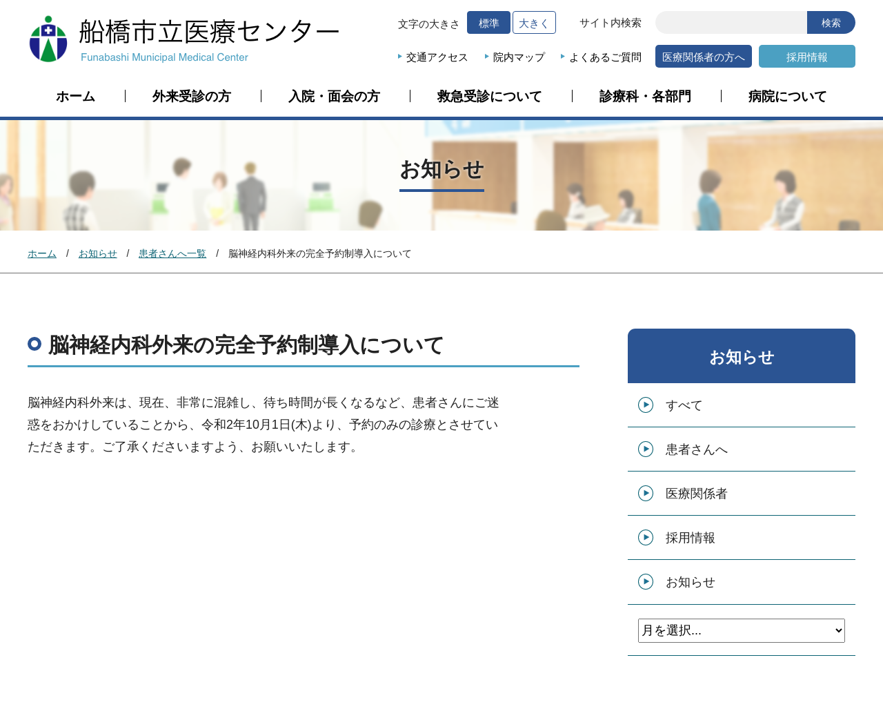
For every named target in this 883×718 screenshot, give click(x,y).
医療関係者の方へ (703, 57)
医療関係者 (697, 494)
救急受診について (489, 97)
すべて (684, 405)
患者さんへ (697, 449)
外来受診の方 (191, 97)
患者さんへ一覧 (172, 253)
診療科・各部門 (645, 97)
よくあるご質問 (605, 57)
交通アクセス (437, 57)
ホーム (75, 97)
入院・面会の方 (334, 97)
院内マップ (519, 57)
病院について (787, 97)
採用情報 (807, 57)
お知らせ (98, 253)
